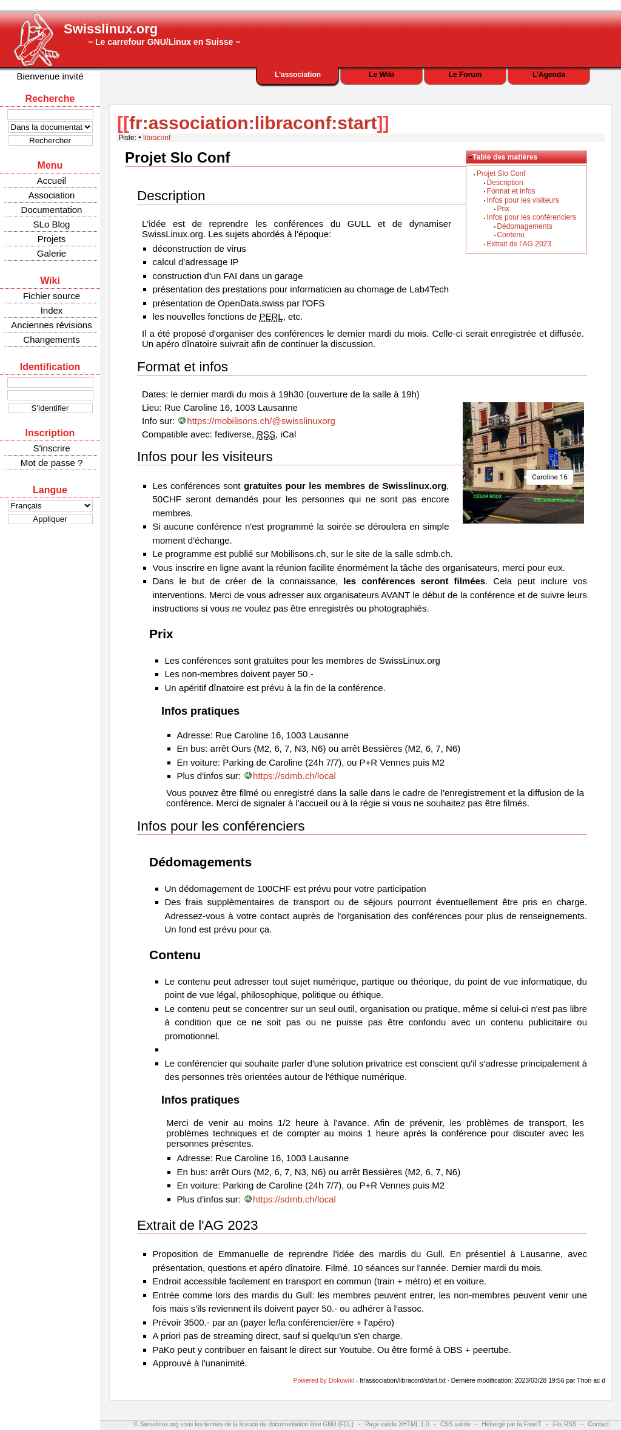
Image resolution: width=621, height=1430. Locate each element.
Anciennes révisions (51, 325)
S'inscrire (51, 448)
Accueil (51, 180)
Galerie (51, 253)
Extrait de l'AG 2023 (519, 244)
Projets (52, 239)
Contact (598, 1424)
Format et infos (511, 191)
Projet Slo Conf (501, 173)
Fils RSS (565, 1424)
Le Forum (465, 74)
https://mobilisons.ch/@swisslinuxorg (261, 421)
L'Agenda (548, 74)
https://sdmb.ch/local (294, 776)
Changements (51, 339)
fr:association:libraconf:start (253, 123)
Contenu (510, 235)
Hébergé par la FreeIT (511, 1424)
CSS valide (455, 1424)
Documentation (51, 209)
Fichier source (51, 296)
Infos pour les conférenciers (531, 217)
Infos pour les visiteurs (523, 200)
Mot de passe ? (52, 462)
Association (52, 195)
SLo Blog (51, 224)
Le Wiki (381, 74)
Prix (503, 208)
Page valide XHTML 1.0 (397, 1424)
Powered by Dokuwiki (323, 1380)
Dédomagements (524, 226)
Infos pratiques (200, 711)
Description (505, 182)
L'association (298, 74)
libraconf (156, 137)
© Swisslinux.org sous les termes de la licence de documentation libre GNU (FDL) (244, 1424)
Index (52, 310)
